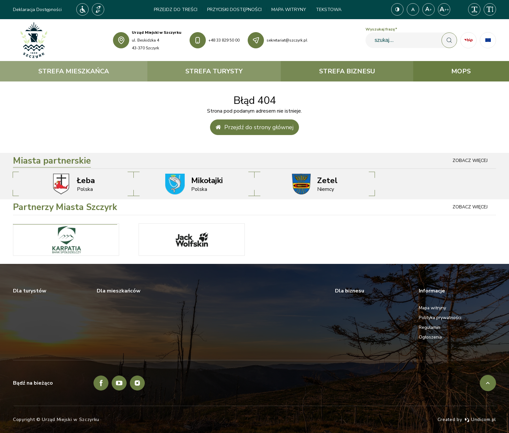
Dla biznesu (349, 290)
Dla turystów (29, 290)
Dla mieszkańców (119, 290)
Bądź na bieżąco (33, 383)
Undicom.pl (480, 419)
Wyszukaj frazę (381, 29)
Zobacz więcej (470, 160)
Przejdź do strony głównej (254, 127)
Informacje (432, 290)
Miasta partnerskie (52, 161)
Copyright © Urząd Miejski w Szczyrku (56, 419)
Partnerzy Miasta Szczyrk (65, 207)
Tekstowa (328, 9)
